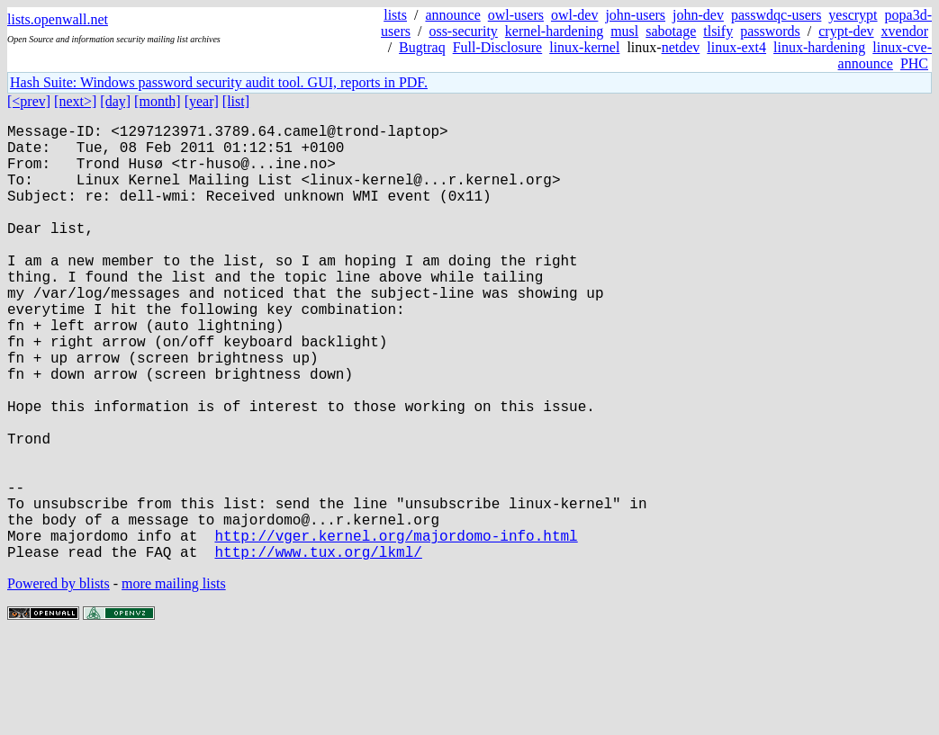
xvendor (904, 31)
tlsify (718, 31)
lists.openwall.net (57, 19)
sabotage (671, 31)
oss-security (463, 31)
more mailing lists (174, 680)
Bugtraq (422, 47)
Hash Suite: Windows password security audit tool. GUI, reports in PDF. (219, 82)
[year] (202, 101)
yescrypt (852, 14)
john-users (635, 14)
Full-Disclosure (498, 47)
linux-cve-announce (885, 55)
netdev (681, 47)
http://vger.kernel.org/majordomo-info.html (395, 629)
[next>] (75, 101)
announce (452, 14)
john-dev (698, 14)
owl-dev (574, 14)
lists (395, 14)
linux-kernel (584, 47)
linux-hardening (819, 47)
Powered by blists (58, 680)
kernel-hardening (554, 31)
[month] (157, 101)
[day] (115, 101)
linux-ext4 (736, 47)
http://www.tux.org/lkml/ (317, 649)
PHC (914, 63)
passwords (770, 31)
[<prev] (28, 101)
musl (624, 31)
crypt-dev (845, 31)
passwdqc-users (776, 14)
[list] (235, 101)
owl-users (516, 14)
